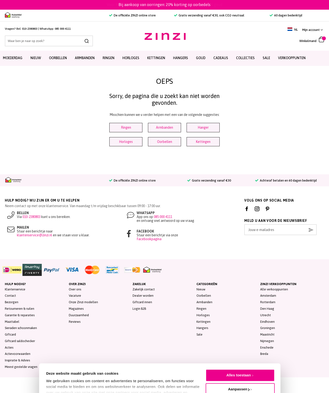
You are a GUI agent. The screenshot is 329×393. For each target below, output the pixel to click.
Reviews (74, 321)
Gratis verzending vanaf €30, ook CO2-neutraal (209, 15)
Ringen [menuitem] (108, 58)
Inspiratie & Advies (17, 360)
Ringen (126, 127)
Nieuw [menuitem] (35, 58)
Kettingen (203, 142)
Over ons (75, 289)
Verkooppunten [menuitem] (292, 58)
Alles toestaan (238, 353)
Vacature (75, 295)
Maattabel (12, 321)
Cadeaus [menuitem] (220, 58)
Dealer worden (143, 295)
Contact (10, 295)
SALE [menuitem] (266, 58)
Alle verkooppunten (274, 289)
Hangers (202, 328)
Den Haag (267, 308)
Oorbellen (164, 142)
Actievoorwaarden (17, 354)
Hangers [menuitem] (180, 58)
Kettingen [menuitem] (156, 58)
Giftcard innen (142, 302)
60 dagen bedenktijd (286, 15)
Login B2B (139, 308)
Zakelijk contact (144, 289)
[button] (312, 30)
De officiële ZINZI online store (132, 15)
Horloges (126, 142)
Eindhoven (267, 321)
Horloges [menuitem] (130, 58)
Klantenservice (15, 289)
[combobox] (49, 40)
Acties (9, 347)
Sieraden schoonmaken (21, 328)
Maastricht (267, 334)
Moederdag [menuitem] (12, 58)
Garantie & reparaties (20, 315)
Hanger (203, 127)
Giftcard (10, 334)
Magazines (76, 308)
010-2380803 (29, 28)
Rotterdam (267, 302)
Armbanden (164, 127)
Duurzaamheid (79, 315)
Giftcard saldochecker (20, 341)
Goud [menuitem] (200, 58)
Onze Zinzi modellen (83, 302)
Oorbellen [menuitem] (58, 58)
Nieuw (200, 289)
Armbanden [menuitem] (85, 58)
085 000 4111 (63, 28)
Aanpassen (239, 367)
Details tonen (57, 379)
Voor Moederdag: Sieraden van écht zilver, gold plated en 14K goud (165, 4)
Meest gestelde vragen (21, 367)
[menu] (164, 58)
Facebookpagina (149, 239)
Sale (199, 334)
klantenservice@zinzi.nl (34, 235)
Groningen (267, 328)
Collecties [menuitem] (245, 58)
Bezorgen (11, 302)
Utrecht (265, 315)
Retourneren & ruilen (19, 308)
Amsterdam (268, 295)
